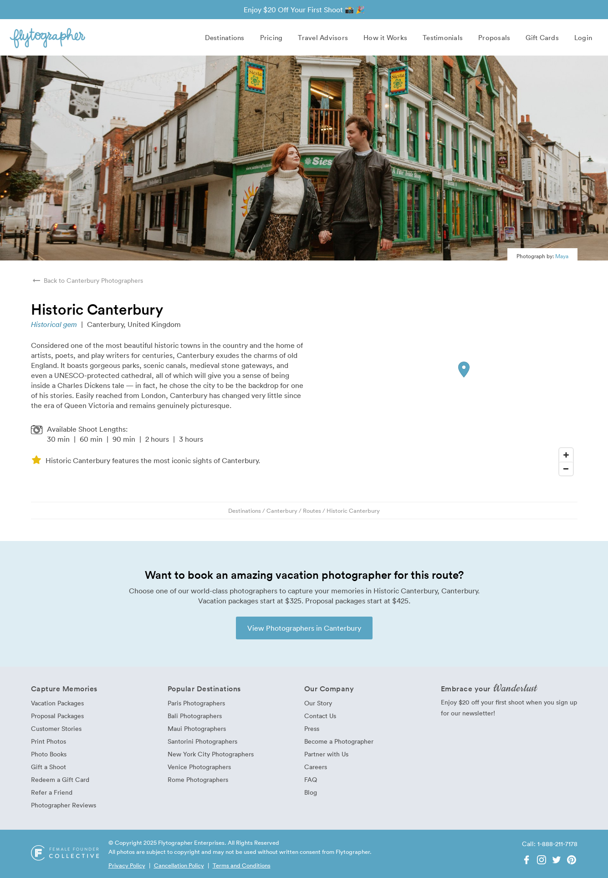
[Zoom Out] (566, 468)
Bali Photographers (195, 715)
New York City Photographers (211, 754)
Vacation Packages (57, 703)
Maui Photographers (197, 728)
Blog (310, 792)
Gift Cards (542, 37)
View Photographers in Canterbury (304, 628)
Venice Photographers (199, 766)
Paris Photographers (196, 703)
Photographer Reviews (63, 805)
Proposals (494, 37)
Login (583, 37)
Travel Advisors (323, 37)
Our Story (318, 703)
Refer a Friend (51, 792)
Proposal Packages (57, 715)
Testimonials (443, 37)
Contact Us (320, 715)
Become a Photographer (338, 741)
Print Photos (48, 741)
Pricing (271, 37)
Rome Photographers (198, 779)
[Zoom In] (566, 455)
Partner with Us (326, 754)
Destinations (225, 37)
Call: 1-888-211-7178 (549, 843)
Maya (561, 256)
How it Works (385, 37)
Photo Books (48, 754)
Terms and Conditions (242, 865)
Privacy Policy (126, 865)
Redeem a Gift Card (60, 779)
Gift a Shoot (48, 766)
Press (311, 728)
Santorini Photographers (202, 741)
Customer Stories (56, 728)
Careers (315, 766)
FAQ (310, 779)
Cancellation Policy (179, 865)
